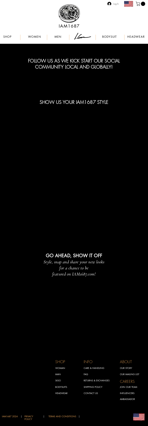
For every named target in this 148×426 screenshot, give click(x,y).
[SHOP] (8, 36)
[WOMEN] (35, 36)
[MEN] (58, 36)
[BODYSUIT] (110, 36)
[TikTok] (72, 282)
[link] (141, 4)
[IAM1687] (69, 26)
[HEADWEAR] (136, 36)
